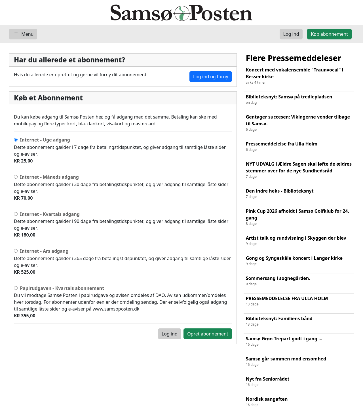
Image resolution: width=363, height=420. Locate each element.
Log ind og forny (210, 76)
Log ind (170, 334)
